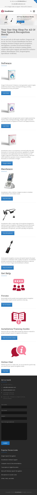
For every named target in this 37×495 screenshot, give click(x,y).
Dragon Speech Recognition (8, 456)
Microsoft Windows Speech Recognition (11, 471)
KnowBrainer (18, 492)
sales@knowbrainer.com (19, 4)
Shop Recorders (7, 198)
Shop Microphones (8, 233)
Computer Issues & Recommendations (11, 463)
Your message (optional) (14, 426)
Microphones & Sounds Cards (9, 475)
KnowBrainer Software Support (9, 459)
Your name (14, 406)
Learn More (6, 93)
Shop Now (20, 21)
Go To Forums (7, 304)
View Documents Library (9, 338)
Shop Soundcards (7, 267)
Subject (14, 417)
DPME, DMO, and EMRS (7, 478)
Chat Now (5, 371)
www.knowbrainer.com (9, 390)
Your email (14, 411)
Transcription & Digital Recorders (9, 467)
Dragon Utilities (7, 163)
